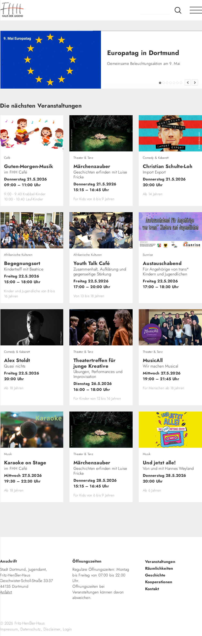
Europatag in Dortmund (160, 83)
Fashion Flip (177, 83)
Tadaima (167, 83)
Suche (178, 10)
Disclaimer (51, 629)
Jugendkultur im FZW (181, 83)
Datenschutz (30, 629)
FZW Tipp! (163, 83)
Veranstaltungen (160, 561)
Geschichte (155, 575)
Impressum (9, 629)
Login (67, 629)
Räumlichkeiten (159, 568)
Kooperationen (158, 582)
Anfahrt (6, 592)
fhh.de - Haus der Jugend (25, 10)
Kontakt (152, 589)
